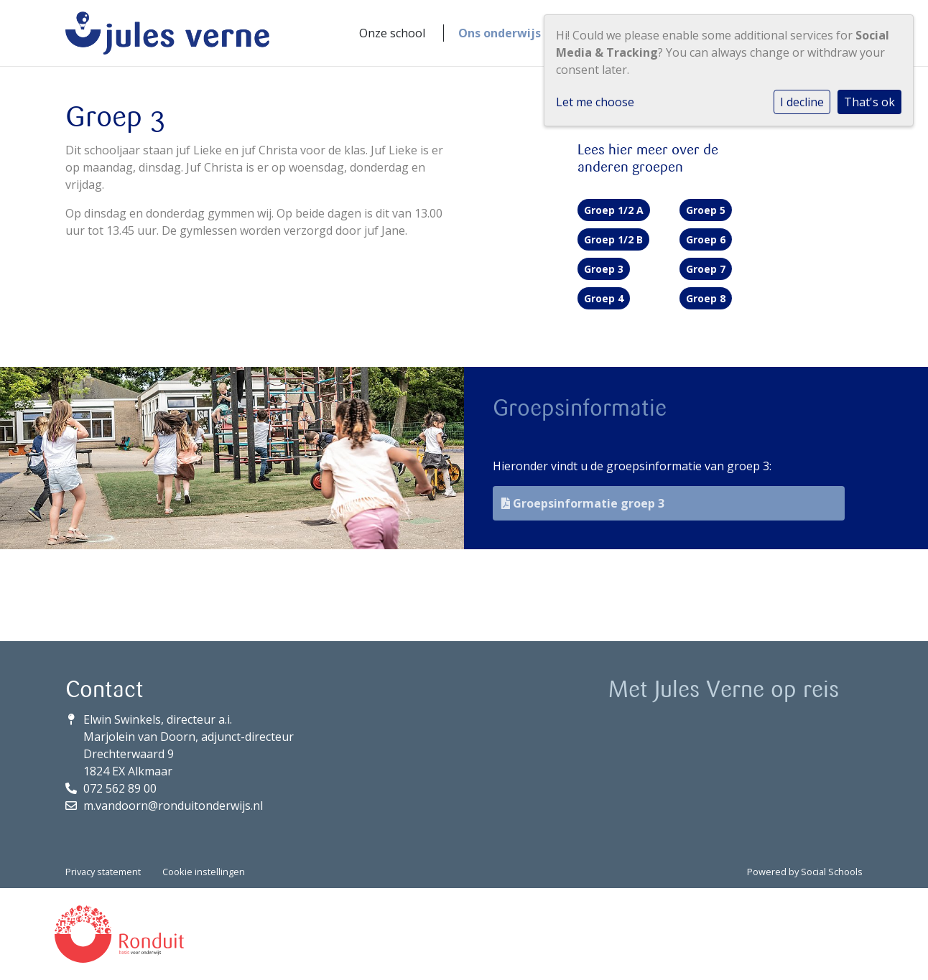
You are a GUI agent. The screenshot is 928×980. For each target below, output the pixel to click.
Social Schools (832, 871)
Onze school (392, 33)
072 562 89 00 (120, 788)
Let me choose (595, 102)
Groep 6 (705, 239)
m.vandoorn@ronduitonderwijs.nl (173, 805)
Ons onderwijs (499, 33)
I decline (802, 102)
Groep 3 (603, 269)
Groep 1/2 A (614, 210)
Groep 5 (705, 210)
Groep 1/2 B (613, 239)
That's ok (869, 102)
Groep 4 (603, 298)
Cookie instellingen (203, 871)
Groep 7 (705, 269)
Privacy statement (103, 871)
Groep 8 (705, 298)
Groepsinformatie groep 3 (582, 503)
